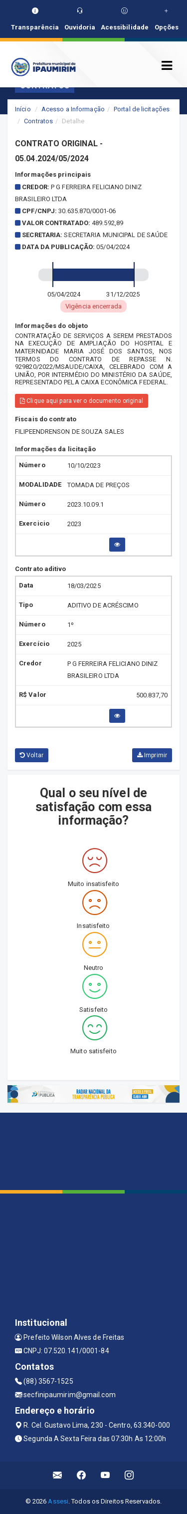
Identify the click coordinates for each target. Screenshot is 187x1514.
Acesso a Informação (73, 109)
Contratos (38, 121)
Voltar (31, 755)
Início (23, 109)
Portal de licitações (142, 109)
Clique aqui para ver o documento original (81, 400)
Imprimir (152, 755)
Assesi (58, 1501)
